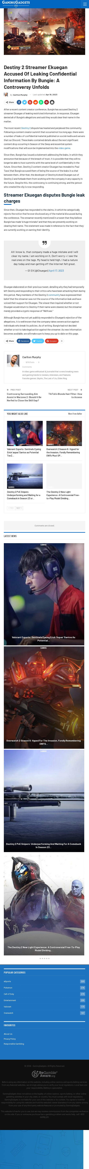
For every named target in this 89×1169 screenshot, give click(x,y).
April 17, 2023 (56, 270)
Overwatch (8, 1013)
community (54, 294)
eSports (7, 981)
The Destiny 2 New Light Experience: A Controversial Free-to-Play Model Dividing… (44, 949)
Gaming (8, 59)
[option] (44, 749)
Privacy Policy (10, 1039)
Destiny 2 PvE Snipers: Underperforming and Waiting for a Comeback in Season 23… (44, 846)
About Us (8, 1034)
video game (64, 148)
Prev (11, 508)
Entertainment (10, 1000)
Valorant (7, 1007)
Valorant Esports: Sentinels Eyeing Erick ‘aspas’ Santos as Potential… (44, 639)
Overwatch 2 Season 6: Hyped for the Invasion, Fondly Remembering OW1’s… (44, 742)
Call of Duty (9, 994)
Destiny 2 (18, 59)
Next (19, 508)
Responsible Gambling (14, 1044)
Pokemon (8, 988)
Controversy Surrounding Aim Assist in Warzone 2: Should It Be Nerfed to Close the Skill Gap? (24, 397)
